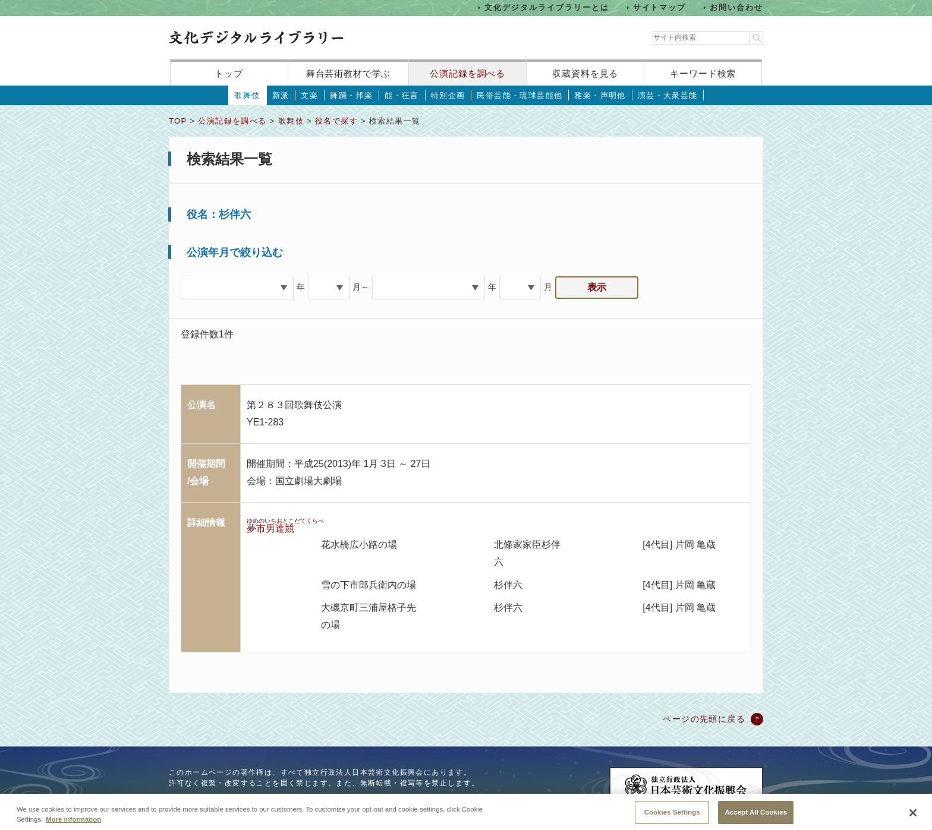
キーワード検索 (703, 73)
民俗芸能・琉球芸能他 (519, 95)
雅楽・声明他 (599, 95)
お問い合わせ (736, 7)
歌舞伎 (247, 95)
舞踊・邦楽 (351, 95)
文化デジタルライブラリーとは (546, 7)
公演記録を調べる (467, 73)
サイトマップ (660, 7)
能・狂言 (402, 95)
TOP (178, 120)
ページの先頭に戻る (704, 719)
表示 (596, 287)
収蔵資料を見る (585, 73)
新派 (280, 95)
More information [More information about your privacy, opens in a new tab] (73, 825)
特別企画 (448, 95)
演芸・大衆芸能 (668, 95)
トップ (229, 73)
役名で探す (336, 120)
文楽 (309, 95)
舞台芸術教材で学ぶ (348, 73)
